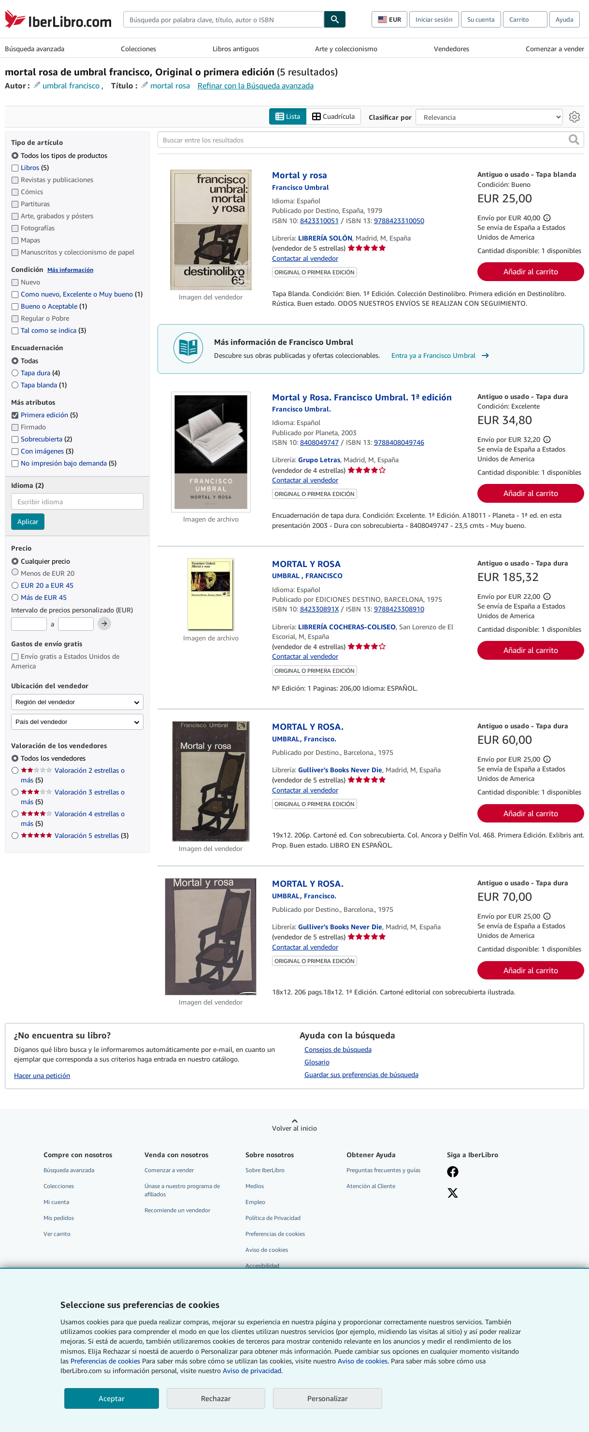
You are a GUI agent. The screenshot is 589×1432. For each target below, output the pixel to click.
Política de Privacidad (273, 1218)
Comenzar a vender (555, 48)
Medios (254, 1186)
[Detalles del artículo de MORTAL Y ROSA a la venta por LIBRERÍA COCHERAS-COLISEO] (211, 594)
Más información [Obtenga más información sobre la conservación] (70, 269)
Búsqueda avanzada (34, 48)
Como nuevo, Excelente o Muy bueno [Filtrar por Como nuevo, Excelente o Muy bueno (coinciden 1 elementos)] (77, 294)
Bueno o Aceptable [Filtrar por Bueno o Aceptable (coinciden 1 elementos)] (49, 306)
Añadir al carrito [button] (530, 272)
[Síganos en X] (453, 1194)
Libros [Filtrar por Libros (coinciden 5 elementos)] (30, 167)
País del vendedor (41, 721)
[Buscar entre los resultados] (371, 140)
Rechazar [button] (216, 1398)
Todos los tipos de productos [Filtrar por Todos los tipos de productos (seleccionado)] (60, 155)
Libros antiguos (236, 48)
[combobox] (223, 19)
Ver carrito (57, 1234)
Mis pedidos (58, 1218)
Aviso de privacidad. (253, 1370)
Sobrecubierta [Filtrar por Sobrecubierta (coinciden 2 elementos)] (41, 439)
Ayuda (565, 19)
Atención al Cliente (370, 1186)
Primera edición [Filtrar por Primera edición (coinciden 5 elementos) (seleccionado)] (44, 415)
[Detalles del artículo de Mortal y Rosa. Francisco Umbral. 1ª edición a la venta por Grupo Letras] (211, 452)
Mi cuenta (56, 1201)
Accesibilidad (262, 1266)
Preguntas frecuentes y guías (383, 1170)
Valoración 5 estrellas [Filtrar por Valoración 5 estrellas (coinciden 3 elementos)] (75, 836)
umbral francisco (71, 85)
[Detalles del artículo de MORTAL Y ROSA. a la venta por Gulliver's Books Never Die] (211, 782)
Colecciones (138, 48)
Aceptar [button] (112, 1398)
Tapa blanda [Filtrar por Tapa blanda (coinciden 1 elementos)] (39, 385)
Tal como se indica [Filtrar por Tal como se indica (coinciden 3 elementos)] (48, 330)
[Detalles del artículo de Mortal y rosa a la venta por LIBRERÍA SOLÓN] (211, 230)
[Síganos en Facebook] (453, 1172)
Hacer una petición (42, 1076)
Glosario (317, 1062)
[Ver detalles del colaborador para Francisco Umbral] (300, 187)
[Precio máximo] (76, 624)
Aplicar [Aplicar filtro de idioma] (27, 522)
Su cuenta (481, 19)
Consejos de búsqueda (338, 1049)
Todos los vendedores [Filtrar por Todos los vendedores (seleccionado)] (54, 758)
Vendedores (451, 48)
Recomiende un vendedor (177, 1210)
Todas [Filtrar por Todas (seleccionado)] (25, 360)
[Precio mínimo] (29, 624)
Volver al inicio (294, 1128)
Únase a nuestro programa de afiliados (182, 1190)
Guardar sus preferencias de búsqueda (361, 1074)
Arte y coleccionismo (346, 48)
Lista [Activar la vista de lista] (287, 116)
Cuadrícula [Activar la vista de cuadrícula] (333, 116)
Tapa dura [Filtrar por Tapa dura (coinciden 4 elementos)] (35, 373)
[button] (574, 140)
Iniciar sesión (434, 19)
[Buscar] (334, 19)
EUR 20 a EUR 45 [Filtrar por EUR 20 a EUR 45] (43, 585)
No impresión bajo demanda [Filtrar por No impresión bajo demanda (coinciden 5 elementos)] (63, 463)
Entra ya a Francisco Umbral (441, 355)
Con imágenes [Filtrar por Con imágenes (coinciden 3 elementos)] (42, 451)
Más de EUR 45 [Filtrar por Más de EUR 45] (40, 597)
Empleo (255, 1201)
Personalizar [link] (327, 1398)
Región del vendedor (45, 702)
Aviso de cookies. (363, 1361)
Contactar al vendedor (305, 258)
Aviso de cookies (266, 1250)
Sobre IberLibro (265, 1170)
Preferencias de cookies (105, 1361)
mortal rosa (170, 85)
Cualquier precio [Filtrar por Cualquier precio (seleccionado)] (41, 561)
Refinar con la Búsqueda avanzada (256, 85)
